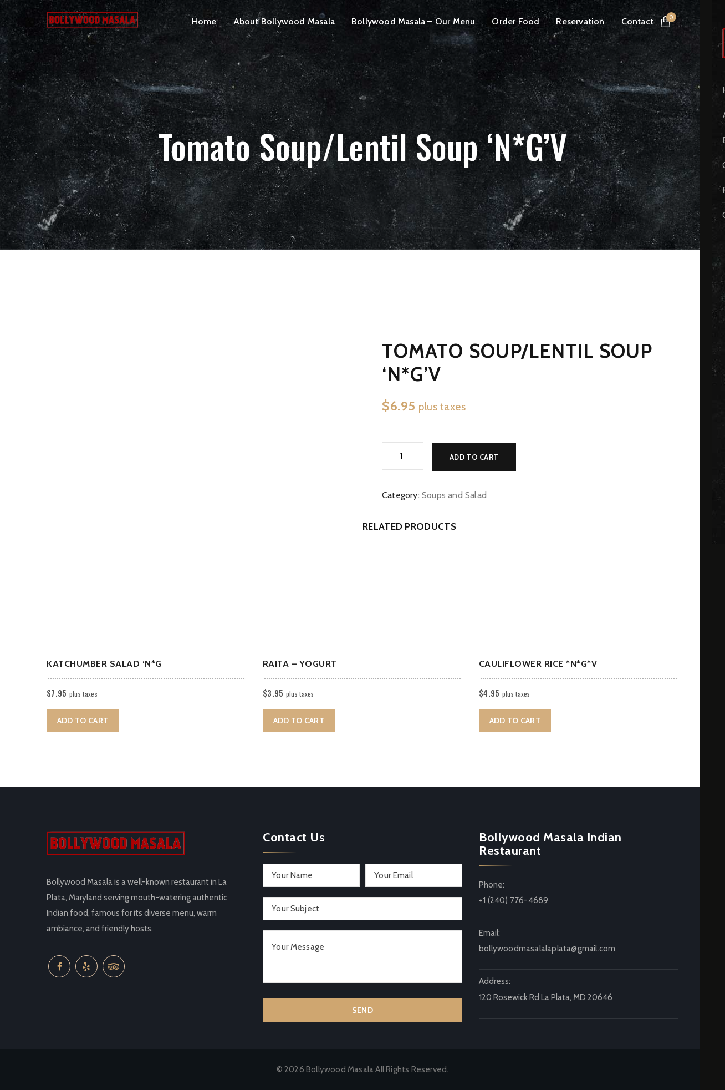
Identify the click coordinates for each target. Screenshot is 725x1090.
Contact (637, 21)
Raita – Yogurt (300, 663)
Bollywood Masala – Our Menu (413, 21)
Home (204, 21)
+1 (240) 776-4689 (513, 900)
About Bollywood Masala (284, 21)
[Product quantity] (402, 456)
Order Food (515, 21)
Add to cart (474, 456)
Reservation (580, 21)
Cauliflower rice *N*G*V (538, 663)
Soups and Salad (454, 494)
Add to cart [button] (82, 721)
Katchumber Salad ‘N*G (104, 663)
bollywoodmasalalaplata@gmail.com (547, 949)
